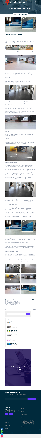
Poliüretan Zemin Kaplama (31, 310)
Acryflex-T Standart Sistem (15, 343)
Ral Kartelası (9, 37)
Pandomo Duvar (17, 303)
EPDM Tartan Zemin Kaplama (10, 310)
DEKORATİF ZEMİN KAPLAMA (9, 301)
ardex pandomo (15, 300)
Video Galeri (29, 37)
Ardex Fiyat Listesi (12, 303)
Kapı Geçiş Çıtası (13, 321)
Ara (28, 313)
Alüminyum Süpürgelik (14, 326)
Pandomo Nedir (7, 303)
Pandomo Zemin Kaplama (12, 299)
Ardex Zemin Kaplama (8, 304)
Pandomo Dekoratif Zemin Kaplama (11, 300)
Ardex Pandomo (12, 302)
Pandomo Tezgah (17, 302)
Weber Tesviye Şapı (14, 330)
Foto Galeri (22, 37)
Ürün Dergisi (16, 37)
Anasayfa (15, 14)
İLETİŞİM (18, 370)
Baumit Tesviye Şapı (14, 339)
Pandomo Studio (14, 304)
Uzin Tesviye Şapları (14, 334)
